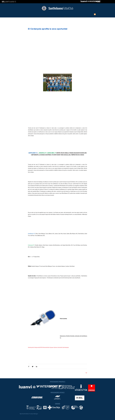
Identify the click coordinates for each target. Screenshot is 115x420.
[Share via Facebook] (28, 366)
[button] (57, 84)
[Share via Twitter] (32, 366)
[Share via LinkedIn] (36, 366)
